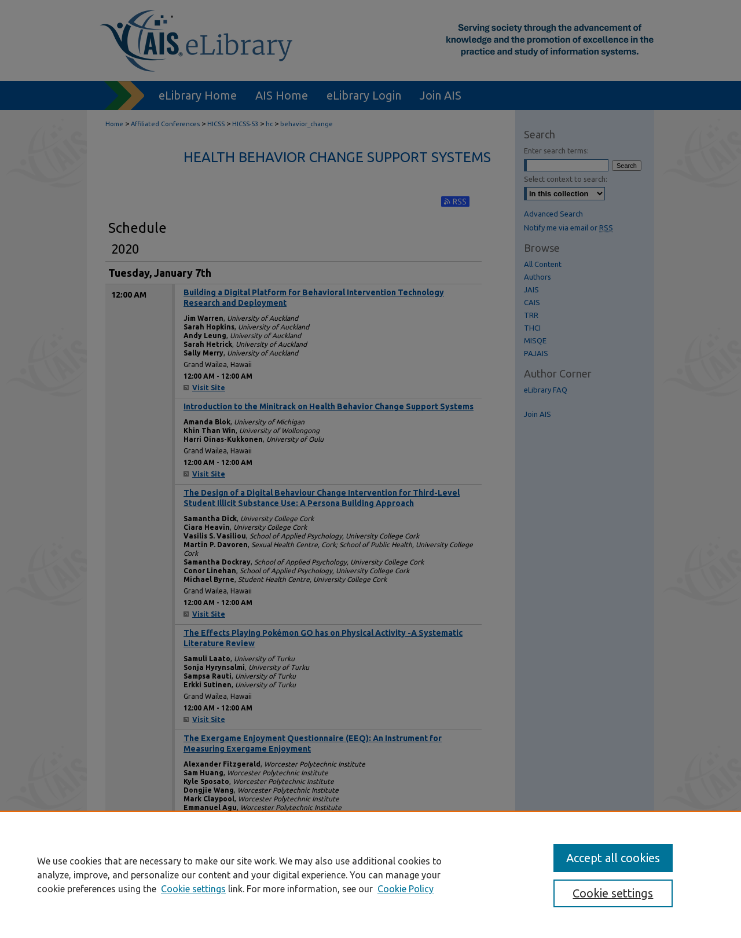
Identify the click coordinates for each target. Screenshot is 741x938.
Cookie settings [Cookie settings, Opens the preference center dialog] (613, 893)
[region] (370, 874)
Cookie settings (193, 889)
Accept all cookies (613, 857)
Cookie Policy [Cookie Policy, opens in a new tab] (405, 889)
